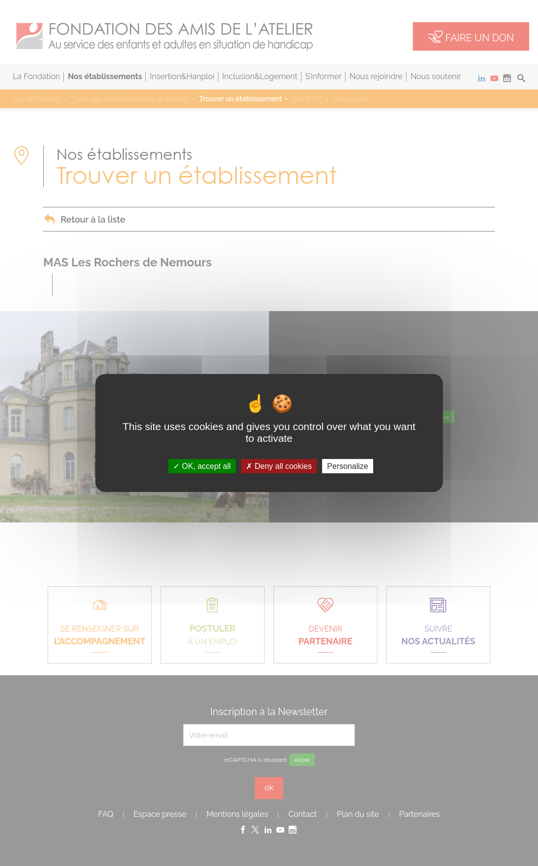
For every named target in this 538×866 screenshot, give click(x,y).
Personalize (347, 466)
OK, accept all (202, 466)
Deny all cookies (279, 466)
